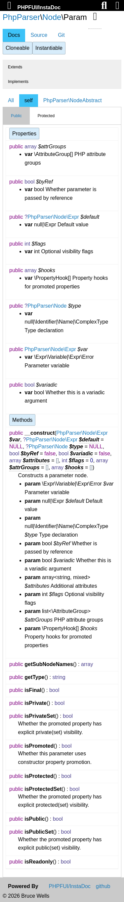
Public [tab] (16, 115)
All (11, 100)
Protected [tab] (46, 115)
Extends (15, 67)
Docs (14, 35)
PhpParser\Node (46, 306)
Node (51, 17)
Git (61, 35)
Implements (18, 81)
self (28, 100)
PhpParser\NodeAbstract (72, 100)
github (103, 886)
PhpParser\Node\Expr (53, 217)
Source (38, 35)
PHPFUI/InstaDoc (39, 7)
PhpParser (21, 17)
